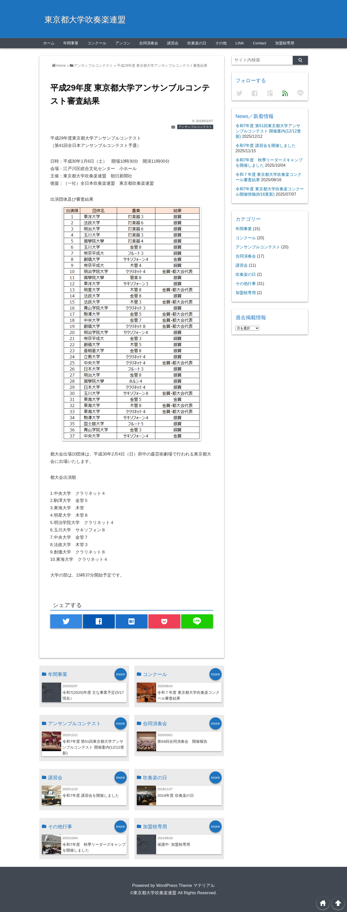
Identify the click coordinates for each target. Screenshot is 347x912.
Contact (259, 43)
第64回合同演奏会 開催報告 (182, 741)
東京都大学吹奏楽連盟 (85, 19)
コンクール (96, 43)
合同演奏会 (148, 43)
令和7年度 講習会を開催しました (90, 795)
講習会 (172, 43)
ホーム (49, 43)
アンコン (122, 43)
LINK (239, 43)
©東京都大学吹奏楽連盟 (153, 892)
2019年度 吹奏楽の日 (175, 795)
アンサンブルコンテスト (195, 127)
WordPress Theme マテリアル (185, 885)
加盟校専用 (284, 43)
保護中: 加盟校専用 (173, 844)
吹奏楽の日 (196, 43)
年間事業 (70, 43)
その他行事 (246, 283)
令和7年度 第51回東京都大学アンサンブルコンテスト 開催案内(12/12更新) (93, 747)
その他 (221, 43)
